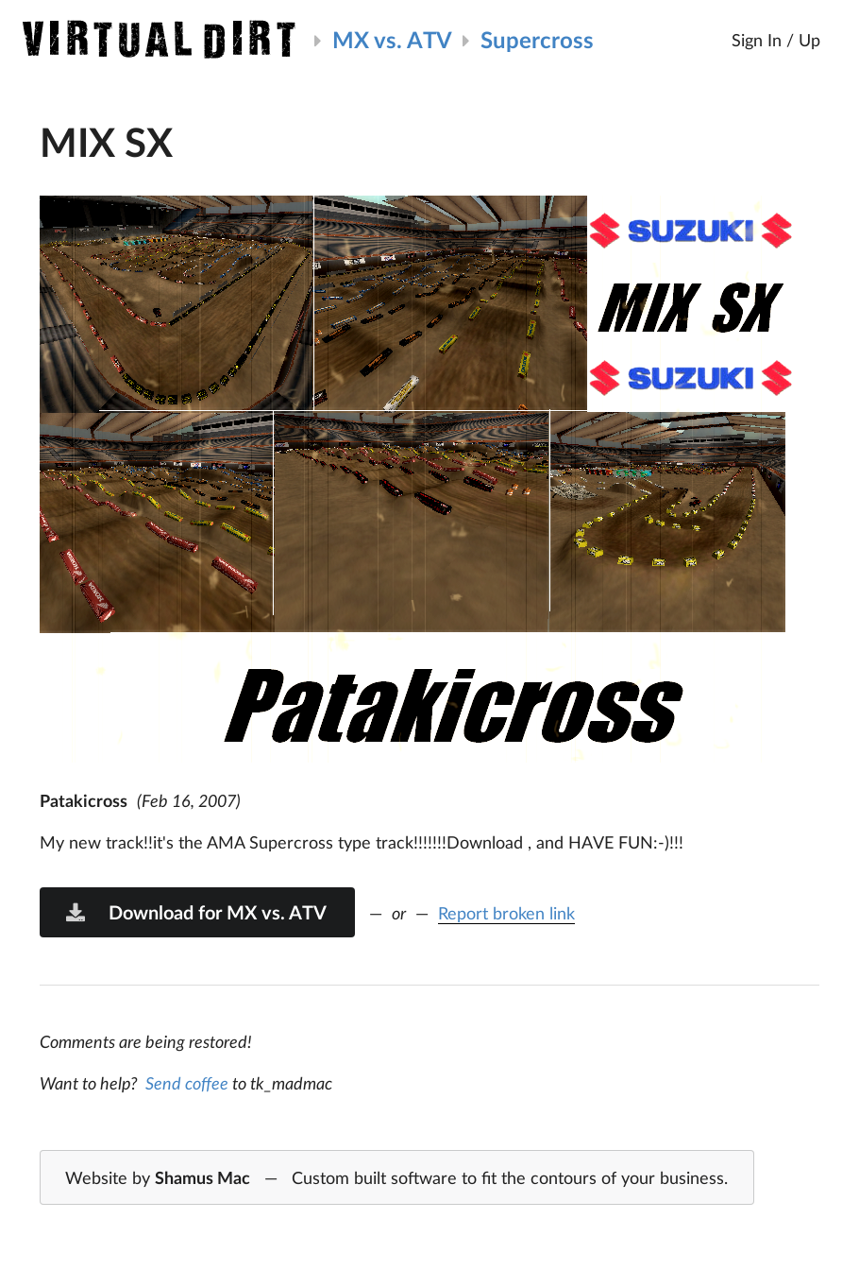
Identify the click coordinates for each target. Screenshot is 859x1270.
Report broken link (506, 912)
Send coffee (186, 1083)
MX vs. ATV (392, 39)
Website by (396, 1178)
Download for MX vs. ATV (195, 912)
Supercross (537, 39)
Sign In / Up (776, 39)
